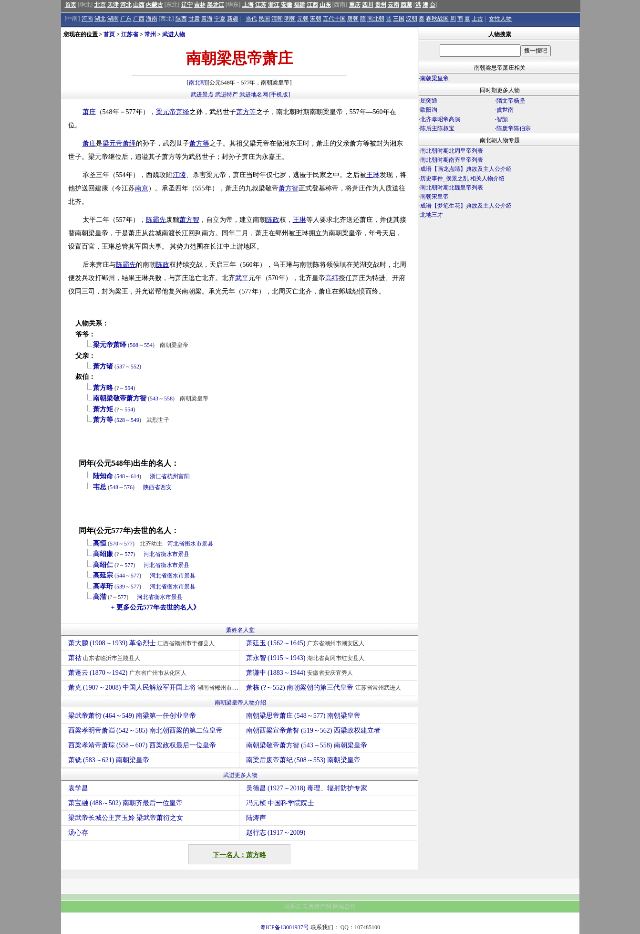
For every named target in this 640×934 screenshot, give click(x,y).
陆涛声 (256, 817)
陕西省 (151, 487)
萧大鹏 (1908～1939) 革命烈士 (142, 643)
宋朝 (315, 18)
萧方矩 (103, 409)
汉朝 (411, 18)
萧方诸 (103, 366)
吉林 (200, 4)
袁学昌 (78, 788)
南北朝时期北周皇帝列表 (451, 150)
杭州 (172, 476)
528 (120, 420)
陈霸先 (156, 219)
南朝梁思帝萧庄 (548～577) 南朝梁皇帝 (303, 715)
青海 (207, 18)
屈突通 (428, 100)
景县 (207, 543)
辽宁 (187, 4)
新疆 (232, 18)
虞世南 (505, 109)
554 (148, 345)
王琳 (373, 174)
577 (128, 543)
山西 (139, 4)
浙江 (273, 4)
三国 (398, 18)
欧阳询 (428, 109)
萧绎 (182, 111)
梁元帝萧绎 (109, 344)
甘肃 (194, 18)
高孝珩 (103, 586)
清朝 (277, 18)
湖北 (100, 18)
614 (135, 476)
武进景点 (202, 94)
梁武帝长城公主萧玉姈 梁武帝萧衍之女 (126, 817)
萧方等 (246, 111)
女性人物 (500, 18)
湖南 (113, 18)
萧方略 (103, 387)
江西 (312, 4)
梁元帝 (166, 111)
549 (135, 420)
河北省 (176, 543)
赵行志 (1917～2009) (276, 832)
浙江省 (158, 476)
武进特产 (226, 94)
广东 (126, 18)
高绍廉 (103, 553)
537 (120, 366)
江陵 (179, 174)
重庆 (355, 4)
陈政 (272, 219)
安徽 (286, 4)
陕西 (181, 18)
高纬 (332, 278)
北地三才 (431, 214)
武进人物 (173, 34)
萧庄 (89, 111)
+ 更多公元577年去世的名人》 (155, 607)
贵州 (380, 4)
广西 (139, 18)
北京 (100, 4)
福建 (299, 4)
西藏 (406, 4)
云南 (393, 4)
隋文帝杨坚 (510, 100)
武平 (241, 278)
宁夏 (220, 18)
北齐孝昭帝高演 (440, 119)
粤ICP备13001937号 (284, 927)
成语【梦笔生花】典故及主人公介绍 (466, 205)
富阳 (184, 476)
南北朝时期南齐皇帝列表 (451, 160)
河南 (87, 18)
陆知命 (103, 476)
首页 (70, 4)
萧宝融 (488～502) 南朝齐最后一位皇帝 (125, 803)
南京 (141, 188)
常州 (150, 34)
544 (120, 575)
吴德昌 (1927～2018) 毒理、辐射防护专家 (306, 788)
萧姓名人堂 (240, 630)
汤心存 (78, 832)
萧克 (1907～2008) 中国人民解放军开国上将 (153, 687)
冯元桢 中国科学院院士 (280, 803)
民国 (264, 18)
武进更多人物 (240, 775)
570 (114, 543)
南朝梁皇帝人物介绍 (240, 702)
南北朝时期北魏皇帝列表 (451, 187)
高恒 (99, 543)
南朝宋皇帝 (434, 196)
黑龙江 (215, 4)
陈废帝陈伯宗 (513, 128)
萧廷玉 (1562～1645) (306, 643)
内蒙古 (154, 4)
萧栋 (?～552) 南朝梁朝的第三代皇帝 (324, 687)
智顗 (502, 119)
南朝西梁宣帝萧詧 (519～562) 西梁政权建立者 (313, 730)
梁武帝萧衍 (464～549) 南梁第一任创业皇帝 (132, 715)
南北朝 (375, 18)
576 (128, 487)
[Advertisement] (499, 303)
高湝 (99, 596)
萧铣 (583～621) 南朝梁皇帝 (108, 760)
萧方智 (289, 188)
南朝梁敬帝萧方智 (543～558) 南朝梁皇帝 (306, 745)
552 (135, 366)
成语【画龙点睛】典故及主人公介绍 (466, 169)
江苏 (261, 4)
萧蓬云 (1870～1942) (128, 672)
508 (134, 345)
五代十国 (334, 18)
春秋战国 (437, 18)
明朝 (290, 18)
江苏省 (129, 34)
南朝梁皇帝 (434, 78)
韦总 (99, 487)
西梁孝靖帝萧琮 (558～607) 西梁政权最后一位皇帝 (142, 745)
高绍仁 (103, 564)
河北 (126, 4)
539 (120, 586)
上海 (248, 4)
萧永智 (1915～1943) (306, 657)
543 (154, 398)
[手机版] (279, 94)
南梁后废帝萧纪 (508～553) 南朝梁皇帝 (303, 760)
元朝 (303, 18)
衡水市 (193, 543)
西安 (166, 487)
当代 (251, 18)
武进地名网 (253, 94)
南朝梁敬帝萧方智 (119, 398)
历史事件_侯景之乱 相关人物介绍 (462, 178)
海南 (151, 18)
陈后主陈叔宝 (437, 128)
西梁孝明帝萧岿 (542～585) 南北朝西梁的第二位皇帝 (145, 730)
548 (120, 476)
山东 (325, 4)
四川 (367, 4)
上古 (477, 18)
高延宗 (103, 575)
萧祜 (105, 657)
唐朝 (353, 18)
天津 (113, 4)
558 (168, 398)
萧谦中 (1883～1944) (300, 672)
